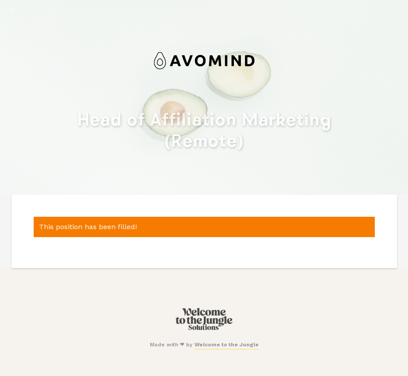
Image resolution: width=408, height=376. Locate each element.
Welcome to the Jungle (226, 344)
